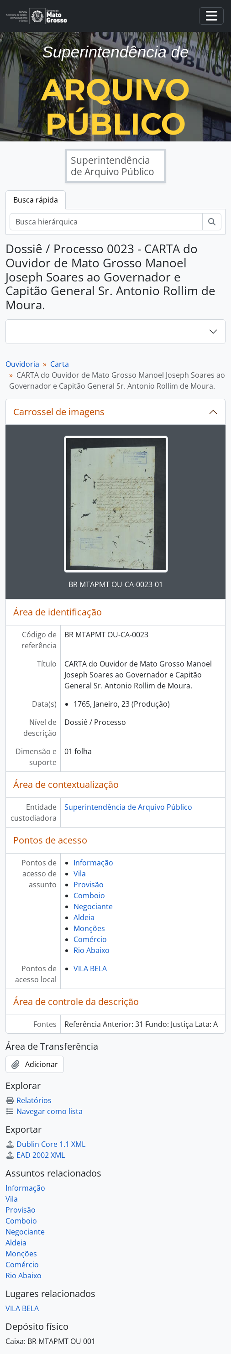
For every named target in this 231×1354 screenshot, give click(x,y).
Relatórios (28, 1100)
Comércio (90, 939)
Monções (89, 928)
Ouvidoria (22, 364)
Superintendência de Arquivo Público (128, 807)
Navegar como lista (44, 1111)
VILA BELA (90, 968)
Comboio (89, 896)
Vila (80, 874)
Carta (59, 364)
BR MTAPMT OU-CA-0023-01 (115, 584)
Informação (93, 863)
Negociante (93, 906)
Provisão (89, 885)
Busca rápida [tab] (35, 200)
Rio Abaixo (92, 950)
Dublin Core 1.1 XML (45, 1144)
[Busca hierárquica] (106, 221)
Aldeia (84, 917)
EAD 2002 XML (35, 1155)
